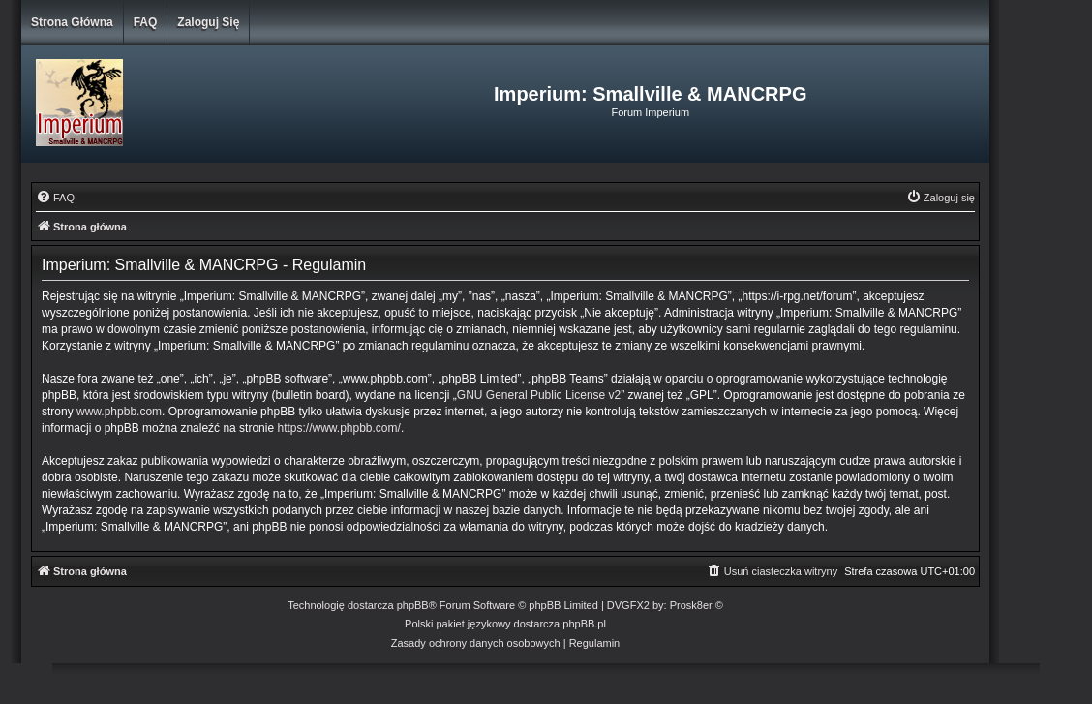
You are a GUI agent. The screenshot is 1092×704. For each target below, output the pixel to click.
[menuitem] (55, 197)
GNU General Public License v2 (539, 395)
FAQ (146, 22)
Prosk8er (691, 605)
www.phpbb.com (119, 411)
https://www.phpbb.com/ (338, 428)
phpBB (413, 605)
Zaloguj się (208, 22)
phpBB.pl (584, 623)
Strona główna (72, 22)
